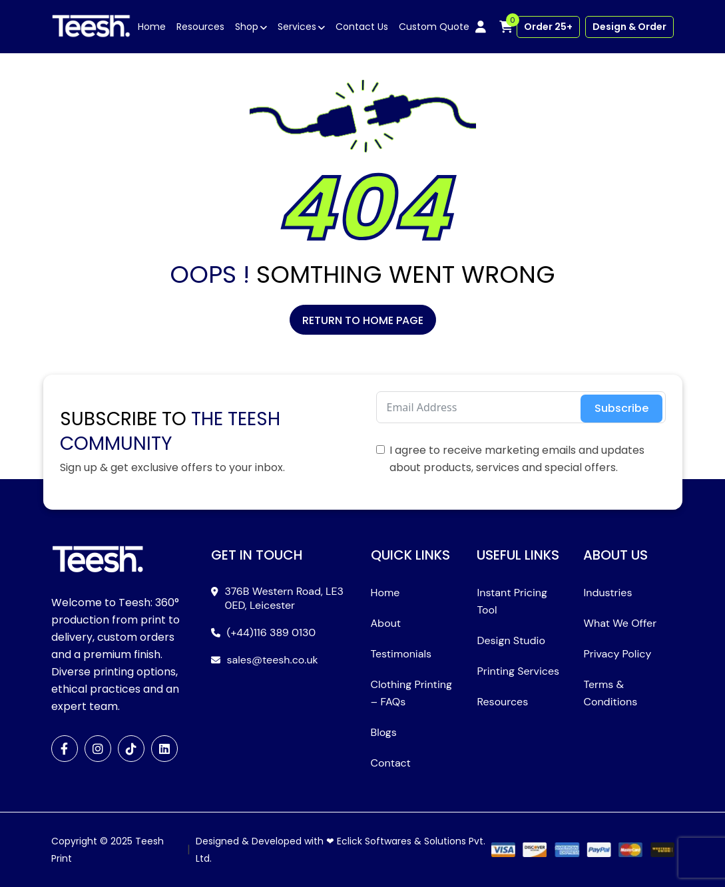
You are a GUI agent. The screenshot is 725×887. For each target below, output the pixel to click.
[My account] (480, 26)
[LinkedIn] (164, 748)
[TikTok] (131, 748)
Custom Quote (434, 26)
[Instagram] (98, 748)
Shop (246, 26)
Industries (607, 593)
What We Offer (619, 623)
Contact (391, 763)
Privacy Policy (617, 654)
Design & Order (629, 26)
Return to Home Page (362, 320)
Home (152, 26)
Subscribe (621, 408)
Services (297, 26)
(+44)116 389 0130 (271, 632)
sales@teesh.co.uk (272, 660)
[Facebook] (64, 748)
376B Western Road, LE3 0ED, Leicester (284, 598)
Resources (200, 26)
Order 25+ (548, 26)
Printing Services (518, 671)
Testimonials (401, 654)
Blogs (384, 732)
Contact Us (362, 26)
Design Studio (511, 640)
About (386, 623)
